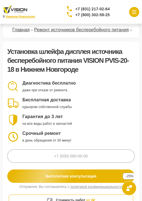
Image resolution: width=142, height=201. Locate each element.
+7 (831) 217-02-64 (92, 9)
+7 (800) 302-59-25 (92, 15)
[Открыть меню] (134, 12)
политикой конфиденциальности (97, 187)
